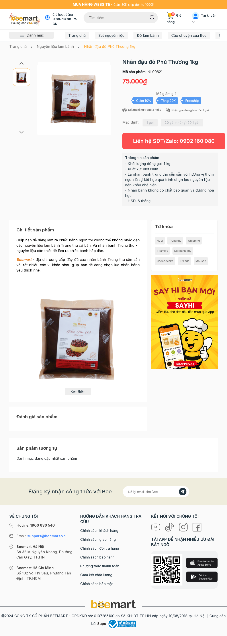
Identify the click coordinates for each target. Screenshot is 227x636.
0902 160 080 (197, 141)
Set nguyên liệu (111, 35)
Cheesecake (165, 261)
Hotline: (35, 525)
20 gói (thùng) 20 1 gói (182, 122)
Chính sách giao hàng (98, 539)
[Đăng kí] (183, 492)
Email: (41, 536)
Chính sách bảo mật (96, 584)
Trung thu (175, 240)
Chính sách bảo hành (97, 557)
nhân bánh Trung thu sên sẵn (113, 259)
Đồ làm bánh (148, 35)
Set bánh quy (182, 250)
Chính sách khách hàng (99, 530)
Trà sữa (184, 261)
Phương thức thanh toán (99, 566)
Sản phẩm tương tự (36, 448)
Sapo (101, 623)
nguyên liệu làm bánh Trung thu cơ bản (57, 245)
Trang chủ (77, 35)
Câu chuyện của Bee (188, 35)
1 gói (150, 122)
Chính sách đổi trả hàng (99, 548)
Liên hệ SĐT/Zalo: (174, 141)
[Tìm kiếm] (152, 17)
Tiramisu (162, 250)
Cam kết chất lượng (96, 575)
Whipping (194, 240)
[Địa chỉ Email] (156, 491)
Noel (160, 240)
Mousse (201, 261)
